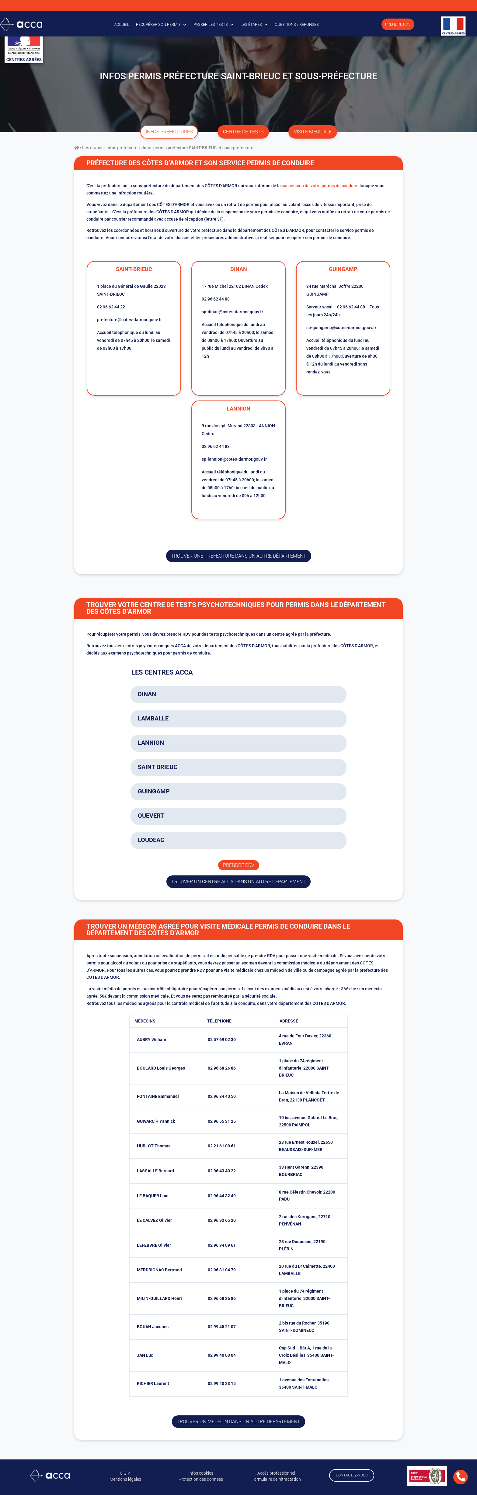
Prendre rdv (238, 865)
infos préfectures (169, 132)
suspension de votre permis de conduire (320, 185)
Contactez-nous (351, 1475)
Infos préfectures (123, 147)
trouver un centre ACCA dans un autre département (238, 882)
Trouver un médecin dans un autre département (238, 1422)
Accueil (121, 24)
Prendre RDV (398, 24)
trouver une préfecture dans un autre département (238, 556)
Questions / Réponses (297, 24)
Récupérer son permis (158, 24)
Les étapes (251, 24)
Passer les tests (210, 24)
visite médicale (313, 132)
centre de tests (243, 132)
